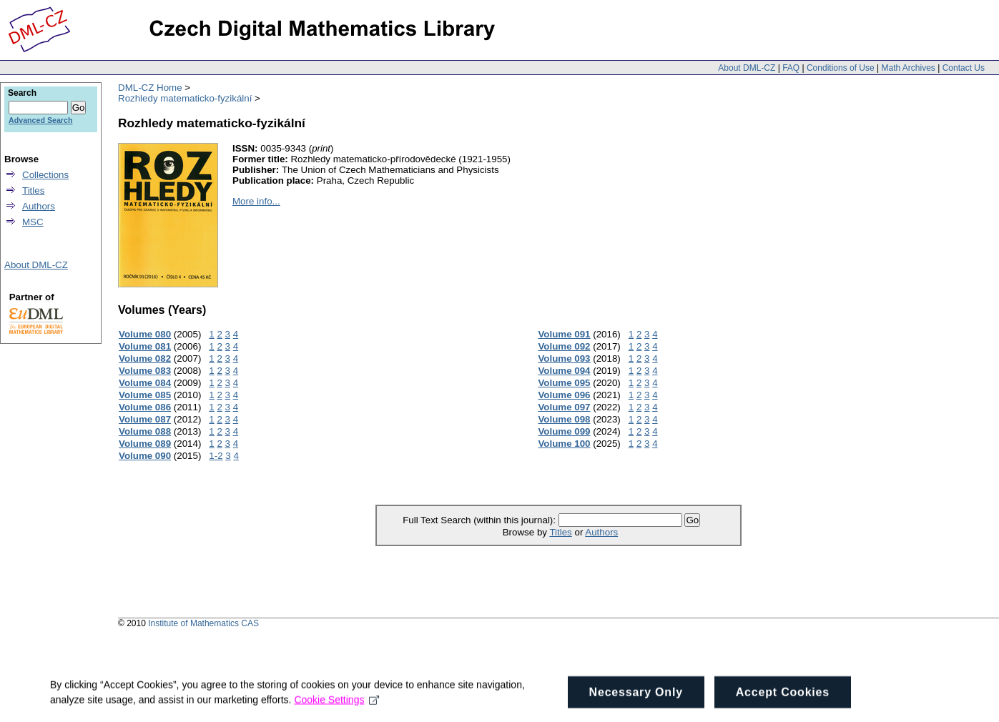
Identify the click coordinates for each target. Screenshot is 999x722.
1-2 (215, 455)
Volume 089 (145, 443)
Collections (45, 174)
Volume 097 (564, 407)
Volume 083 (145, 370)
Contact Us (964, 68)
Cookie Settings (336, 706)
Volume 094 (564, 370)
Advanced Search (40, 120)
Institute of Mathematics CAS (203, 623)
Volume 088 (145, 431)
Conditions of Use (841, 68)
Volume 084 (145, 382)
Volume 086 (145, 407)
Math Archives (908, 68)
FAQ (790, 68)
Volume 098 (564, 419)
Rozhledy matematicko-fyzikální (185, 98)
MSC (33, 222)
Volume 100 (564, 443)
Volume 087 (145, 419)
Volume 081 (145, 346)
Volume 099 (564, 431)
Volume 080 (145, 334)
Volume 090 (145, 455)
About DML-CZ (746, 68)
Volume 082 (145, 358)
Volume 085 (145, 395)
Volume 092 (564, 346)
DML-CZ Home (150, 87)
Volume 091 (564, 334)
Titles (560, 532)
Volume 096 (564, 395)
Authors (601, 532)
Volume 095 (564, 382)
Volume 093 (564, 358)
